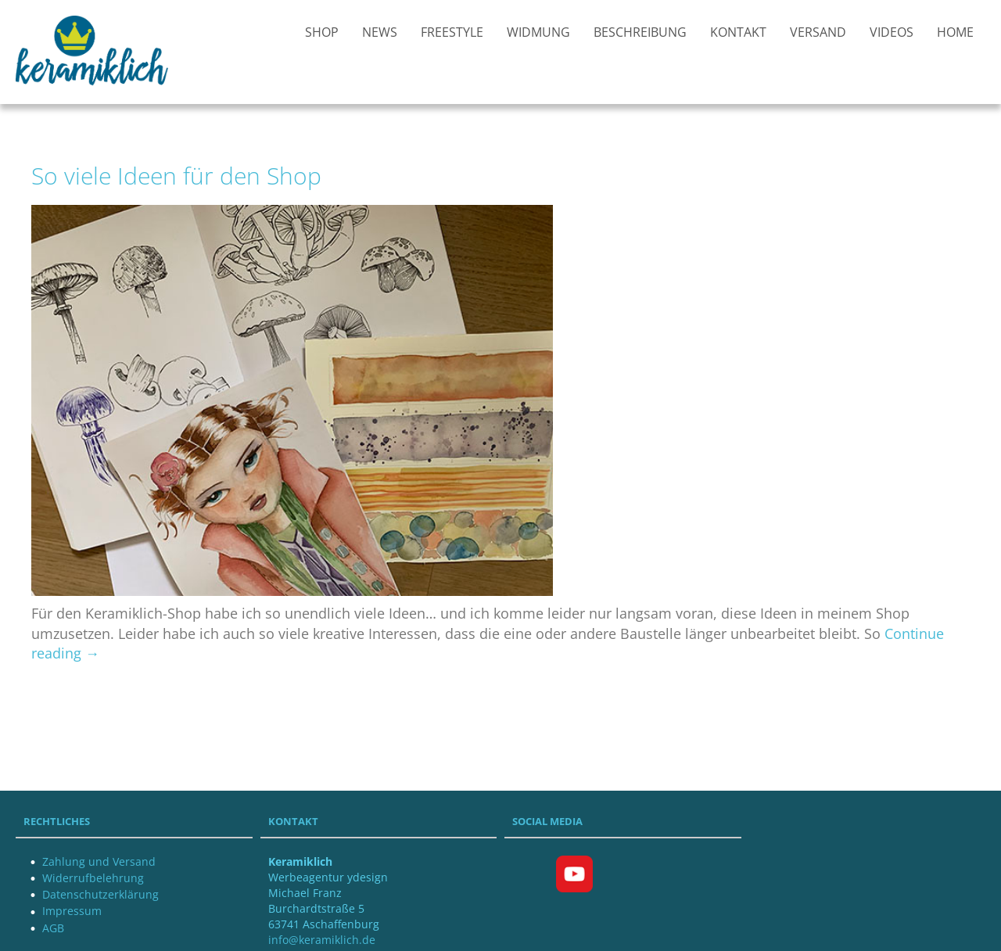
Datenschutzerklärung (100, 894)
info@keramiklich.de (321, 939)
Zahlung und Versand (99, 861)
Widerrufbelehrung (93, 877)
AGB (53, 927)
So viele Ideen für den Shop (176, 176)
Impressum (72, 910)
